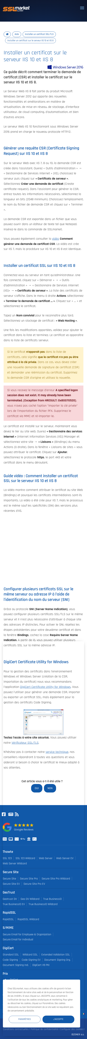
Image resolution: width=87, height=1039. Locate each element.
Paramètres (24, 1019)
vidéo (55, 239)
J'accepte (58, 1019)
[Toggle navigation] (82, 8)
